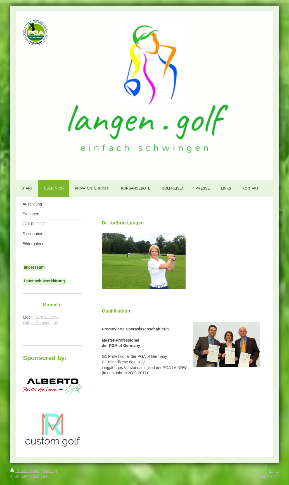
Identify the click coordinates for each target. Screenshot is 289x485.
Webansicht (268, 476)
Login (274, 471)
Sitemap (49, 471)
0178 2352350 (47, 317)
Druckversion (25, 471)
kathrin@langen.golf (40, 323)
